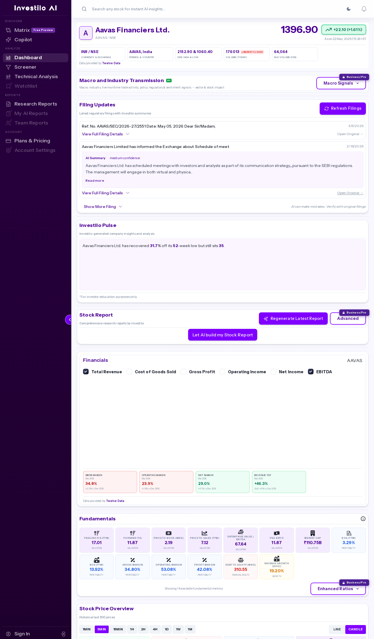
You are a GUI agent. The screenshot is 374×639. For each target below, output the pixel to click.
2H (143, 629)
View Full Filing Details (106, 134)
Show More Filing (103, 206)
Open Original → (350, 134)
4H (155, 629)
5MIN (102, 629)
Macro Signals (342, 83)
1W (178, 629)
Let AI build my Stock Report (223, 335)
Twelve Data (111, 63)
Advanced (348, 318)
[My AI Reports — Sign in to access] (35, 113)
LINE (337, 629)
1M (190, 629)
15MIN (118, 629)
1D (167, 629)
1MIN (86, 629)
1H (132, 629)
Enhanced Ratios (339, 588)
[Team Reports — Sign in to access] (35, 123)
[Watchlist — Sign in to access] (35, 86)
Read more (95, 180)
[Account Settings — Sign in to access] (35, 150)
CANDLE (355, 629)
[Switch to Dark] (348, 9)
